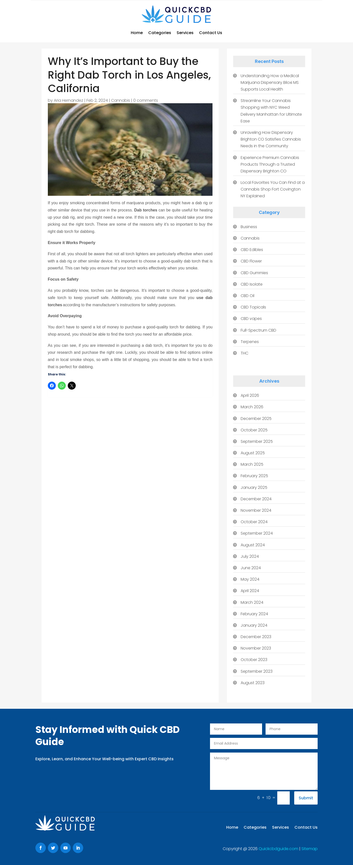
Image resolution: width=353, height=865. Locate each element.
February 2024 (254, 614)
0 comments (145, 100)
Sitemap (309, 849)
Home (137, 33)
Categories (159, 33)
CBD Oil (247, 296)
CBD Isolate (252, 284)
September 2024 (257, 533)
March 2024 (252, 602)
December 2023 (256, 637)
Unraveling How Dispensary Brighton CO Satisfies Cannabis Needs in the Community (271, 139)
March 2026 (252, 407)
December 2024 (256, 499)
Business (249, 227)
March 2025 (252, 464)
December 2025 (256, 418)
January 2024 (254, 625)
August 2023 (253, 683)
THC (244, 353)
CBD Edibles (252, 250)
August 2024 (253, 545)
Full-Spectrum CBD (258, 330)
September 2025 (257, 441)
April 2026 (250, 395)
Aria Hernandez (68, 100)
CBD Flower (251, 261)
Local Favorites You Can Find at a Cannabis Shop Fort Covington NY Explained (273, 189)
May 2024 (250, 579)
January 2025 (254, 487)
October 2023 (254, 659)
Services (185, 33)
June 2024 (251, 568)
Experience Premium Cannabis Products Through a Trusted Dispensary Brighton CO (270, 164)
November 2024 (256, 510)
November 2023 (256, 648)
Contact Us (210, 33)
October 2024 (254, 522)
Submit (306, 798)
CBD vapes (251, 318)
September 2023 (257, 671)
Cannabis (120, 100)
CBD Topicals (253, 307)
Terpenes (250, 342)
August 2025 (253, 453)
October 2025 (254, 430)
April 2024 (250, 591)
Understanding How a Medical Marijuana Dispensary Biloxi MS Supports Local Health (270, 82)
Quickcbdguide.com (279, 849)
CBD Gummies (254, 273)
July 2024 (250, 556)
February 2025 (254, 476)
